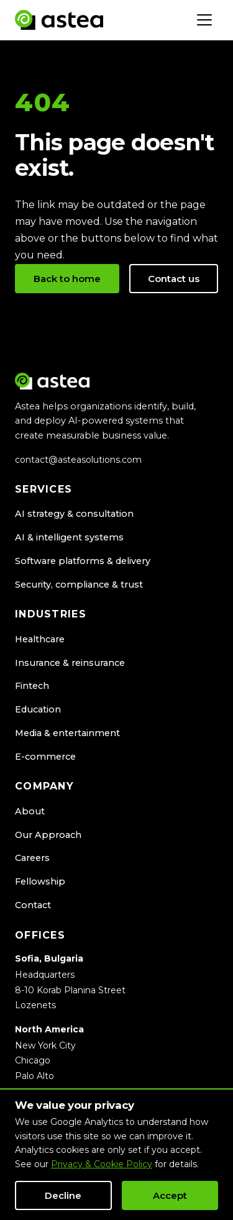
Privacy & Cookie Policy (101, 1164)
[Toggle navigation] (204, 20)
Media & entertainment (67, 733)
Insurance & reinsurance (70, 662)
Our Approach (48, 834)
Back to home (67, 279)
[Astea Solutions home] (59, 20)
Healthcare (40, 639)
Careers (32, 857)
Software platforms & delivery (82, 561)
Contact (33, 905)
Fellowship (40, 881)
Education (38, 709)
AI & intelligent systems (69, 537)
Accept (170, 1195)
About (30, 811)
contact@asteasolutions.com (78, 459)
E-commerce (45, 756)
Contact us (173, 279)
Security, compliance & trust (79, 584)
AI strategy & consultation (74, 513)
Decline (63, 1195)
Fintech (32, 685)
